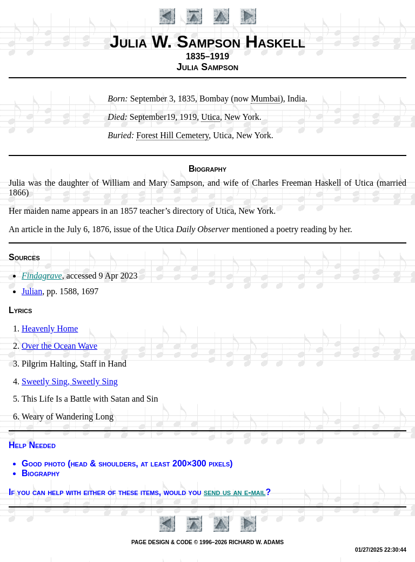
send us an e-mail (235, 492)
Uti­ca (210, 116)
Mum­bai (265, 98)
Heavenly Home (50, 328)
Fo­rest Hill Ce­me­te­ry (172, 135)
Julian (32, 291)
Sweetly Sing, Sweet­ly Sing (70, 381)
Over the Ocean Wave (59, 345)
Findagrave (42, 275)
